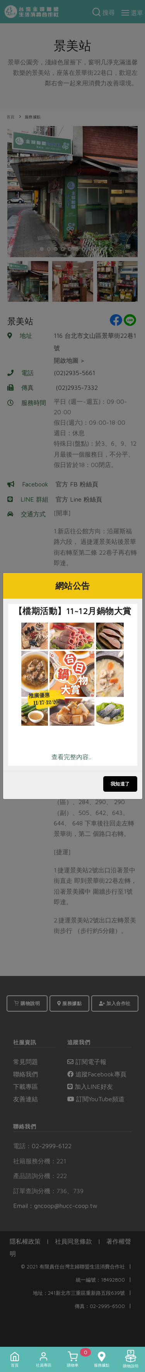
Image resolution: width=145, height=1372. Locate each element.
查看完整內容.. (71, 756)
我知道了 (120, 784)
